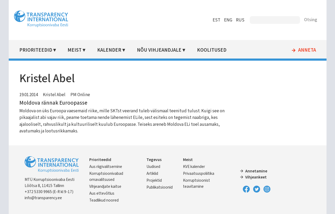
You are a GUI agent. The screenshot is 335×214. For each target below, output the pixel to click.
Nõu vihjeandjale (159, 50)
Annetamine (256, 171)
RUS (240, 20)
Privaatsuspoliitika (198, 173)
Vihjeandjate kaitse (105, 186)
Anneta (307, 50)
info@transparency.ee (43, 197)
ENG (228, 20)
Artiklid (152, 173)
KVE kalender (194, 166)
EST (216, 20)
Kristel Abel (54, 95)
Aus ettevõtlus (101, 193)
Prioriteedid (35, 50)
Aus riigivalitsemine (105, 166)
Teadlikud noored (104, 200)
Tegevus (154, 159)
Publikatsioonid (159, 187)
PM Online (80, 95)
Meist (75, 50)
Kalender (109, 50)
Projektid (154, 180)
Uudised (153, 166)
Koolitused (211, 50)
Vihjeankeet (256, 177)
